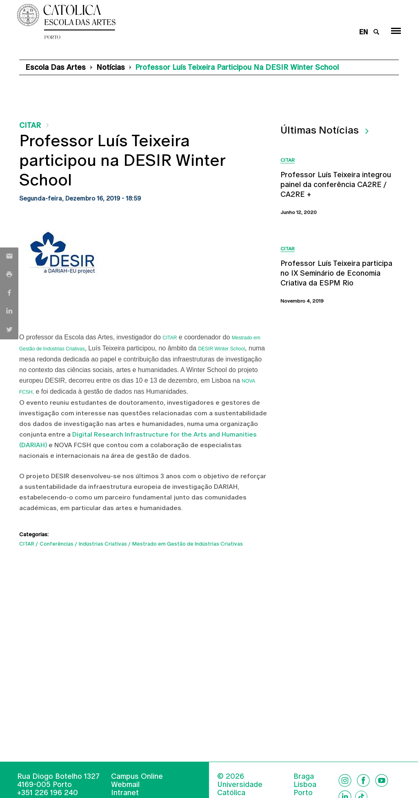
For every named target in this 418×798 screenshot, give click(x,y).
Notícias (110, 67)
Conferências (56, 544)
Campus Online (137, 776)
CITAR (30, 125)
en (363, 32)
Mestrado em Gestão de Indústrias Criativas (187, 544)
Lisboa (304, 784)
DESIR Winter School (221, 349)
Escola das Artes (55, 67)
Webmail (125, 784)
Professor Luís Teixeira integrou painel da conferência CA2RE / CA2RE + (335, 184)
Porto (303, 793)
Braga (303, 776)
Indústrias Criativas (103, 544)
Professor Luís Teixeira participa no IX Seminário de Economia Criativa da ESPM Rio (336, 273)
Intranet (125, 792)
